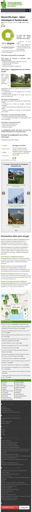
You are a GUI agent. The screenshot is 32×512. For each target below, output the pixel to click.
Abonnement (5, 155)
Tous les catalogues (6, 440)
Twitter (2, 433)
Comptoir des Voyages (8, 386)
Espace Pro (3, 407)
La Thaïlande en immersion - (10, 348)
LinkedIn (3, 429)
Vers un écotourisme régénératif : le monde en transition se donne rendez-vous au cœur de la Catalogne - (15, 355)
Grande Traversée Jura (6, 476)
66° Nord (5, 382)
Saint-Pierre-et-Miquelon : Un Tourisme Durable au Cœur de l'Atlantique (15, 478)
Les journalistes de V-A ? (7, 410)
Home (2, 13)
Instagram (3, 434)
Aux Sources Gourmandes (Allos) (9, 457)
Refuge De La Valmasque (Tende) (9, 444)
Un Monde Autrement (8, 399)
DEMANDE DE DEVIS (8, 507)
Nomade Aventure (7, 394)
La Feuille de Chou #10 (6, 488)
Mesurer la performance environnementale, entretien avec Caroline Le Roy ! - (15, 335)
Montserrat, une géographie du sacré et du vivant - (14, 345)
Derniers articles (6, 149)
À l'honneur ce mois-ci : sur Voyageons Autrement (15, 324)
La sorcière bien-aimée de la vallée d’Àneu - (13, 358)
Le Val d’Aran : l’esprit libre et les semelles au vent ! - (15, 365)
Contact (3, 420)
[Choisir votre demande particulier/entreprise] (17, 507)
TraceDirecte (18, 398)
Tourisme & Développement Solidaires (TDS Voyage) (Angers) (16, 456)
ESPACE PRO (24, 507)
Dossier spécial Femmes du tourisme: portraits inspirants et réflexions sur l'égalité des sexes (15, 485)
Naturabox (18, 392)
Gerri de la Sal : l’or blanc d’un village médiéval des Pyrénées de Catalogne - (14, 351)
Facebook (3, 431)
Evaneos (4, 389)
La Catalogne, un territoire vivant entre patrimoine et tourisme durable (14, 471)
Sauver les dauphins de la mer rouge (9, 489)
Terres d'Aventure (7, 398)
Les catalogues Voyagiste (8, 380)
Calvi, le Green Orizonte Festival (8, 499)
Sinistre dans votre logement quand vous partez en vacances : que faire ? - (15, 331)
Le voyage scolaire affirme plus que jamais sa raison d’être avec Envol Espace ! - (15, 376)
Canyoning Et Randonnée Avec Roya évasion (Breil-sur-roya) (15, 449)
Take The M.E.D (4, 493)
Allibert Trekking (19, 382)
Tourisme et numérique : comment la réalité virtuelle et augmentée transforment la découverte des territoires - (15, 327)
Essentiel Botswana (20, 387)
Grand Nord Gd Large (8, 391)
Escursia (5, 387)
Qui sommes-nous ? (5, 408)
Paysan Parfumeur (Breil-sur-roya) (9, 442)
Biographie (4, 145)
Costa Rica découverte (20, 386)
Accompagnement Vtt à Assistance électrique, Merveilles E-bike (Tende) (15, 451)
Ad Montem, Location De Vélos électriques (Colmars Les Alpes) (14, 460)
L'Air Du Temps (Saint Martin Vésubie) (10, 446)
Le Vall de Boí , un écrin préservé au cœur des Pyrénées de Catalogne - (15, 372)
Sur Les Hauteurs (19, 394)
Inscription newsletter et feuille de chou (11, 418)
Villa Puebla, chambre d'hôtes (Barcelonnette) (12, 464)
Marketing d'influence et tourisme (9, 498)
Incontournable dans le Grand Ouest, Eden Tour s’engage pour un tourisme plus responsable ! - (15, 339)
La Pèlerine (5, 392)
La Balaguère (18, 391)
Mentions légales (5, 423)
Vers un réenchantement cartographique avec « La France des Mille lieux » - (15, 368)
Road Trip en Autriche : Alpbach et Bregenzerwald (13, 482)
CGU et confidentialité (6, 421)
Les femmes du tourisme (7, 491)
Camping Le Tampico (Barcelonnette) (10, 463)
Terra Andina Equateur (20, 396)
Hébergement (8, 13)
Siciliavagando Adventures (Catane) (9, 454)
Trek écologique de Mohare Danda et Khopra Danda (16, 226)
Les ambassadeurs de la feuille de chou (10, 412)
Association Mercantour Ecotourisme (10, 474)
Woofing (3, 481)
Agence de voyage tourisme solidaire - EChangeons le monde (15, 496)
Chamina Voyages (19, 384)
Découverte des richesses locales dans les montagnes (16, 185)
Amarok (4, 384)
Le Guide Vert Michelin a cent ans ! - (11, 343)
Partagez (4, 152)
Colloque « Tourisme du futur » (8, 494)
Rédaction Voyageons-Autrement (11, 22)
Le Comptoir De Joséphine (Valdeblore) (10, 447)
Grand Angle (18, 389)
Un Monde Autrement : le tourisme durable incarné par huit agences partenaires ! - (15, 361)
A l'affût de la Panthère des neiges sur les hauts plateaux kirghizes (16, 205)
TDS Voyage (5, 396)
